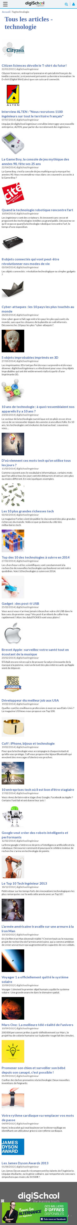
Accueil (38, 4)
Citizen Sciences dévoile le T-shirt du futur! (34, 65)
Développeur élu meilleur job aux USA (30, 700)
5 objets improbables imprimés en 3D (30, 357)
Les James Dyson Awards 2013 (25, 1163)
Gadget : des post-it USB (20, 603)
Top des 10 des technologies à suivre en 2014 (35, 557)
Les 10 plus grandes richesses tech (28, 511)
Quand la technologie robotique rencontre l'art (37, 210)
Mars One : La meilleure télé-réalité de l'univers (37, 1025)
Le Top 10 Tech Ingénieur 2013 (24, 883)
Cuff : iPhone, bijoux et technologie (28, 743)
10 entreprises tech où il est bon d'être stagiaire (38, 789)
